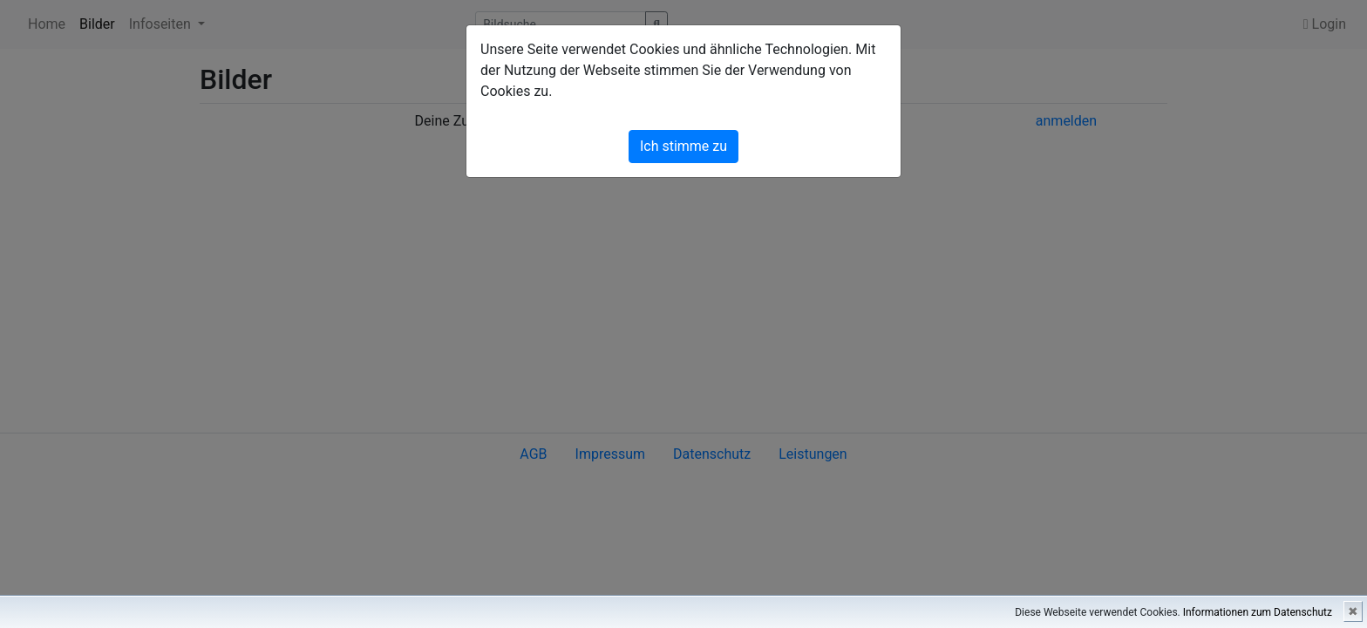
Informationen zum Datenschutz (1257, 612)
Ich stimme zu (683, 146)
